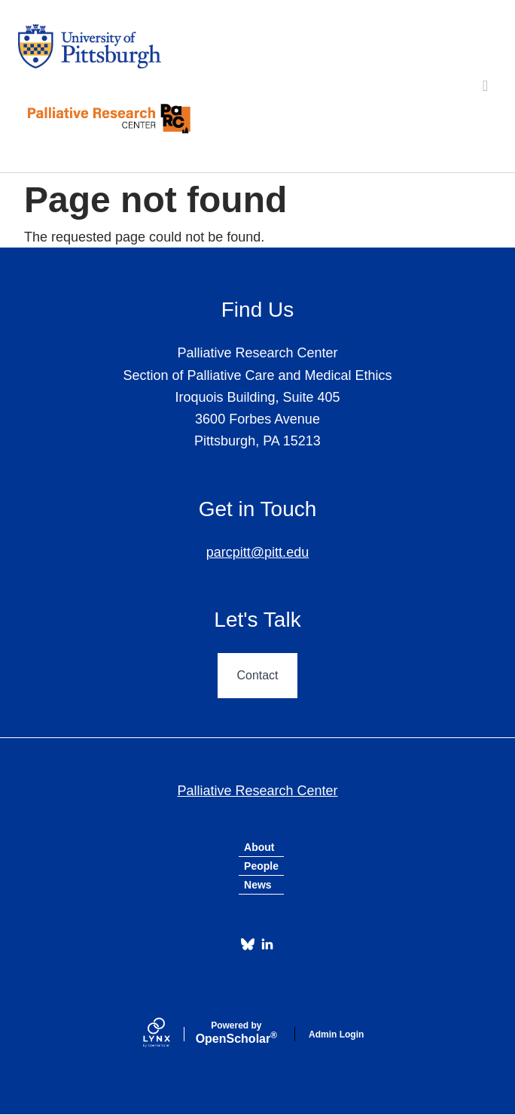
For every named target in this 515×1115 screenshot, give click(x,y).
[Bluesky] (247, 944)
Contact (257, 675)
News (258, 885)
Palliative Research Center (257, 790)
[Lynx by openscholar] (169, 1034)
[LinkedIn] (267, 944)
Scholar (236, 1033)
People (261, 866)
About (259, 847)
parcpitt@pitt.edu (257, 552)
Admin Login (336, 1034)
